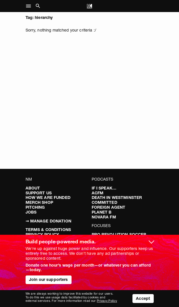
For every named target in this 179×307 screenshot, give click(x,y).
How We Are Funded (48, 197)
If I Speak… (104, 188)
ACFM (98, 192)
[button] (30, 6)
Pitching (35, 207)
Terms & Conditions (48, 229)
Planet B (102, 212)
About (33, 188)
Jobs (31, 212)
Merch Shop (39, 202)
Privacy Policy (107, 301)
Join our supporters (48, 279)
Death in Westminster (117, 197)
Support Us (39, 192)
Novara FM (104, 217)
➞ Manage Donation (48, 221)
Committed (104, 202)
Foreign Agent (109, 207)
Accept (143, 298)
